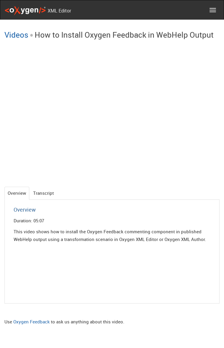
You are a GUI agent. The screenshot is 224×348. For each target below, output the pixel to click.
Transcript (43, 193)
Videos (16, 35)
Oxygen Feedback (31, 322)
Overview (17, 193)
